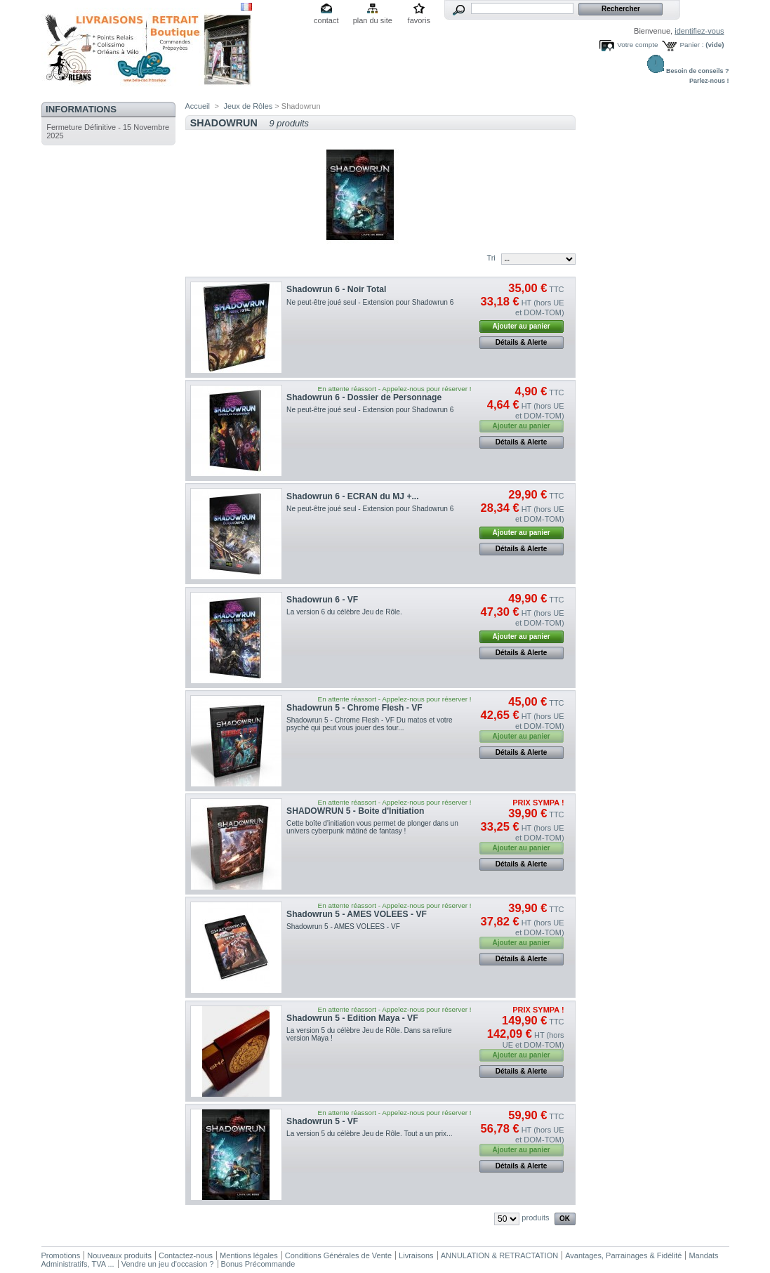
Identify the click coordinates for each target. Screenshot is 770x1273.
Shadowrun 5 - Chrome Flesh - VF (354, 708)
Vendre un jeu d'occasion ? (167, 1264)
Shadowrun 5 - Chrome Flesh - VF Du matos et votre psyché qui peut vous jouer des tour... (369, 724)
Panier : (691, 44)
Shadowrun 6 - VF (322, 600)
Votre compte (637, 44)
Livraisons (416, 1255)
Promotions (61, 1255)
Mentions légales (249, 1255)
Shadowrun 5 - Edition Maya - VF (352, 1018)
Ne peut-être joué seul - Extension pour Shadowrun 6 (372, 302)
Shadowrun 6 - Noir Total (336, 289)
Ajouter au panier (521, 326)
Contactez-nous (186, 1255)
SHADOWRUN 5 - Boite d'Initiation (355, 811)
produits (535, 1217)
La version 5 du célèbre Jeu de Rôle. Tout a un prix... (369, 1133)
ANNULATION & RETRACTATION (499, 1255)
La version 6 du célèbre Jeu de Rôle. (346, 612)
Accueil (197, 106)
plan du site (372, 20)
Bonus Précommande (258, 1264)
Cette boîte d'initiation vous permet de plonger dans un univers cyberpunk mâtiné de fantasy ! (372, 827)
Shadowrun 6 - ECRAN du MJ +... (352, 496)
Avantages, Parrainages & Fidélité (623, 1255)
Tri (490, 257)
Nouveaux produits (119, 1255)
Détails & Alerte (521, 342)
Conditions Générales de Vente (338, 1255)
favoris (419, 20)
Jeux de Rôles (248, 106)
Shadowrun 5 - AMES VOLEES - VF (356, 914)
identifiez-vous (699, 31)
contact (326, 20)
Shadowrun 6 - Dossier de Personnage (364, 397)
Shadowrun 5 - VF (322, 1121)
